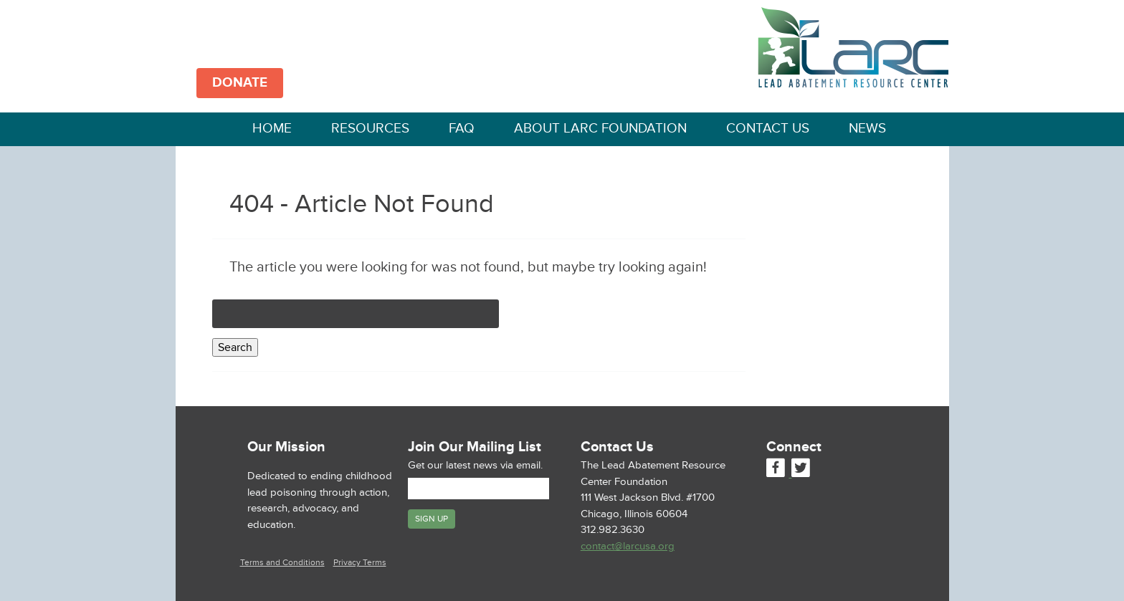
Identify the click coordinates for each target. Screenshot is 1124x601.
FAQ (462, 128)
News (867, 128)
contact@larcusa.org (628, 546)
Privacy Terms (359, 562)
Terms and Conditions (282, 562)
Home (272, 128)
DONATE (239, 82)
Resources (370, 128)
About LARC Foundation (600, 128)
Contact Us (767, 128)
